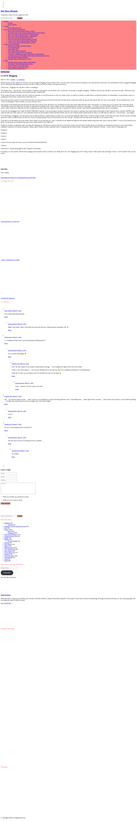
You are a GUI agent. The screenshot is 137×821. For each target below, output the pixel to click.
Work (6, 563)
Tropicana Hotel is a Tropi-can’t (10, 221)
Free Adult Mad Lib (14, 47)
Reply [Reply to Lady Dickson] (6, 317)
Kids (9, 533)
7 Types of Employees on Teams (10, 260)
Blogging (7, 525)
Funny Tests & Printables (11, 44)
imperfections (27, 177)
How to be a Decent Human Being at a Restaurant (22, 36)
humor (12, 177)
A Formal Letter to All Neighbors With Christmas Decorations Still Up (28, 55)
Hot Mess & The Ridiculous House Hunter (20, 64)
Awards (10, 23)
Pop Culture (7, 546)
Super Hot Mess (9, 558)
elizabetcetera (8, 337)
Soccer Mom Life (9, 555)
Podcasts (6, 545)
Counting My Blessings (8, 298)
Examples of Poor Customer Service (15, 528)
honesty (8, 177)
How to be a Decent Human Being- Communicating (23, 34)
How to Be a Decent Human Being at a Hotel (21, 31)
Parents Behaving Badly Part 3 (17, 69)
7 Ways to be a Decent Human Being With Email (22, 41)
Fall (5, 530)
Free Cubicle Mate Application (17, 51)
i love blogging (18, 177)
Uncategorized (8, 559)
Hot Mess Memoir (9, 11)
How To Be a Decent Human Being (14, 29)
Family (6, 532)
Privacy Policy (12, 24)
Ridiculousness (5, 72)
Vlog (5, 561)
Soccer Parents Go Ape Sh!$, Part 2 (18, 67)
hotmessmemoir (12, 324)
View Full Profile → (7, 605)
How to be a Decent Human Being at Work (20, 37)
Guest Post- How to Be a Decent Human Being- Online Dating (26, 33)
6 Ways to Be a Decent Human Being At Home (22, 42)
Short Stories (8, 553)
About (6, 21)
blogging (3, 177)
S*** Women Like (9, 551)
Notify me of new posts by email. (12, 502)
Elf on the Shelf (12, 543)
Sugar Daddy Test (13, 49)
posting (33, 177)
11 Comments (21, 79)
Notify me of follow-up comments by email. (16, 499)
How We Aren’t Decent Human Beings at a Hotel (22, 39)
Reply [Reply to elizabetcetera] (6, 343)
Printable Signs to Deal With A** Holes (19, 59)
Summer (6, 556)
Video (6, 60)
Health (6, 540)
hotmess (12, 79)
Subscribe (7, 575)
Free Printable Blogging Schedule (18, 57)
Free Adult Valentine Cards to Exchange (19, 52)
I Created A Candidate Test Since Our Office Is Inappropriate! (26, 54)
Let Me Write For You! (14, 28)
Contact (6, 26)
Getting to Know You (10, 538)
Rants (6, 548)
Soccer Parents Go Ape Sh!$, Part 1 (18, 65)
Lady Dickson (8, 310)
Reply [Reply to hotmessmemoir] (10, 330)
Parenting (11, 535)
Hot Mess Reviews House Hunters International (22, 62)
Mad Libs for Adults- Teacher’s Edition (19, 46)
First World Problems (10, 537)
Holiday (6, 541)
